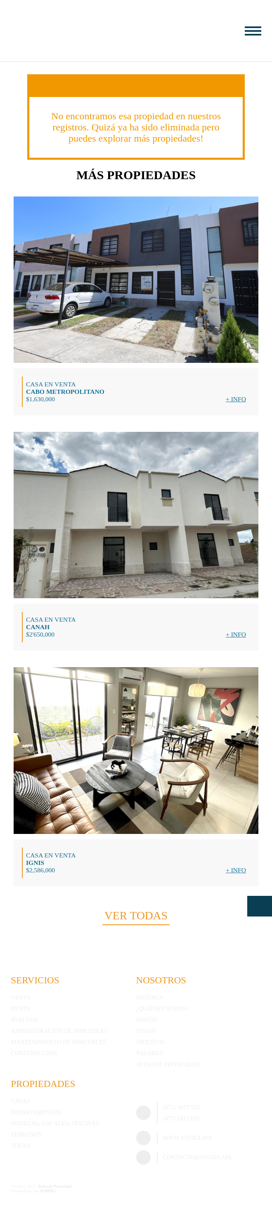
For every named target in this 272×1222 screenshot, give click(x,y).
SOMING (48, 1191)
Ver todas (136, 915)
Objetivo (150, 1042)
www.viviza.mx (187, 1137)
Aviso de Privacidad (168, 1064)
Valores (149, 1053)
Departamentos (36, 1112)
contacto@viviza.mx (197, 1157)
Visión (146, 1031)
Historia (150, 997)
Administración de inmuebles (59, 1031)
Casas (20, 1101)
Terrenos (26, 1134)
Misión (146, 1019)
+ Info (236, 399)
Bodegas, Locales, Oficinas (55, 1123)
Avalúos (24, 1019)
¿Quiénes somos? (162, 1008)
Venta (21, 997)
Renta (20, 1008)
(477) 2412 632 (181, 1118)
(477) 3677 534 (181, 1107)
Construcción (34, 1053)
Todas (21, 1145)
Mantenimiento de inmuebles (58, 1042)
